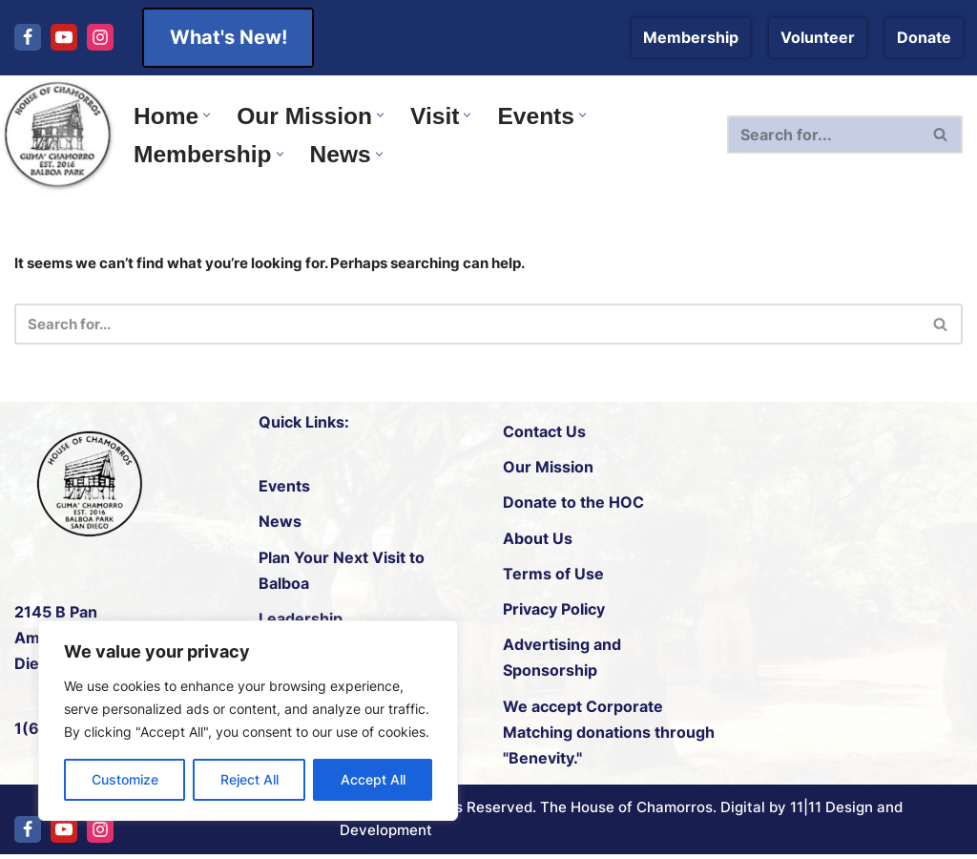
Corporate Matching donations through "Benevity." (609, 735)
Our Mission (548, 470)
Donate (924, 37)
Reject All (249, 779)
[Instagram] (100, 37)
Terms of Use (553, 576)
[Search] (826, 134)
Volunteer (817, 37)
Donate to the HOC (573, 505)
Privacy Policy (554, 611)
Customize (125, 779)
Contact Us (544, 434)
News (280, 524)
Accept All (373, 779)
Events (284, 489)
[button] (209, 114)
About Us (537, 541)
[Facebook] (27, 37)
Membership (690, 37)
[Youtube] (64, 37)
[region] (248, 720)
